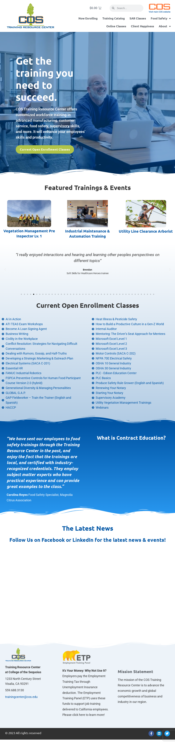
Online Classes (116, 26)
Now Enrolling (88, 18)
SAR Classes (138, 18)
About (165, 26)
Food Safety (161, 18)
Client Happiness (142, 26)
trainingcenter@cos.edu (21, 697)
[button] (5, 269)
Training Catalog (113, 18)
